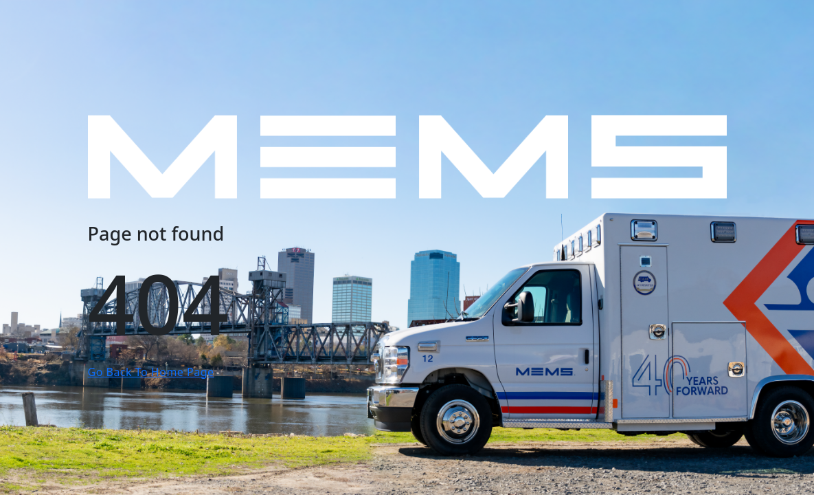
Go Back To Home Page (151, 372)
